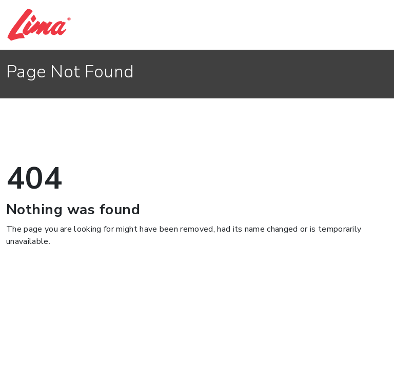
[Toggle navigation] (374, 25)
